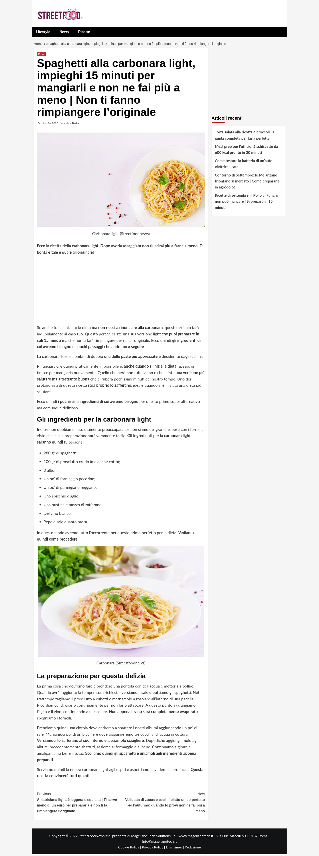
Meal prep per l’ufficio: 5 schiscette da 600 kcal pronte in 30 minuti (246, 151)
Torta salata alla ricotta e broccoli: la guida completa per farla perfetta (245, 136)
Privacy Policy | (154, 848)
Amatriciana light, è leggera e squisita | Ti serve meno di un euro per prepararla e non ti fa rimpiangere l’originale (79, 804)
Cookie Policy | (130, 848)
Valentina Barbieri (71, 125)
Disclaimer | (175, 848)
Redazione (193, 848)
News (64, 32)
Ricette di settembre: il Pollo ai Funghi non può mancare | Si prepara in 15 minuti (246, 203)
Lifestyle (43, 32)
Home (38, 44)
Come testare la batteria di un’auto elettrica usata (243, 165)
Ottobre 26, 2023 (48, 125)
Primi (41, 56)
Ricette (84, 32)
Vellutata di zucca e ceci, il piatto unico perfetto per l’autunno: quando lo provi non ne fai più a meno (163, 804)
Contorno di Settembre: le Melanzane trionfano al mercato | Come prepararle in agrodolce (247, 182)
